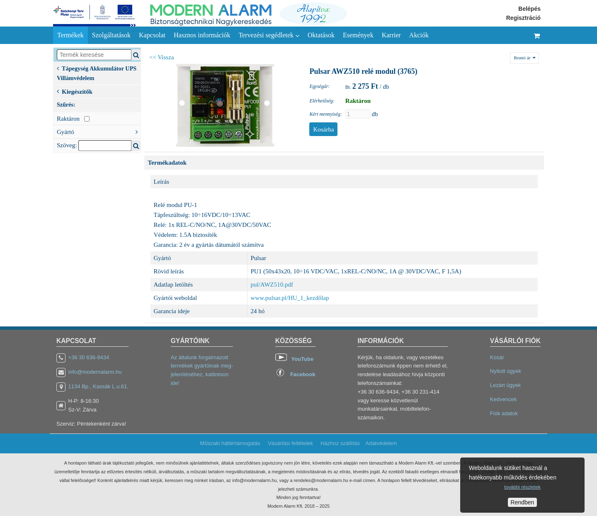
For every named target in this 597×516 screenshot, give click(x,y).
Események (358, 35)
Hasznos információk (202, 35)
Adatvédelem (381, 443)
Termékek (70, 35)
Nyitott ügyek (505, 371)
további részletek (522, 486)
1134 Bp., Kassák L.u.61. (98, 386)
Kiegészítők (74, 91)
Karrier (391, 35)
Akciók (419, 35)
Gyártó (99, 131)
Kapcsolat (152, 35)
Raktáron (73, 118)
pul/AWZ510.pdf (272, 284)
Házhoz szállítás (340, 443)
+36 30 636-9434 (88, 357)
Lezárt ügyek (505, 385)
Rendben (522, 502)
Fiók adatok (504, 413)
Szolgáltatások (111, 35)
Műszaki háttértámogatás (230, 443)
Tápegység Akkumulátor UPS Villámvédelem (96, 72)
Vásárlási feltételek (290, 443)
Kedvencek (503, 399)
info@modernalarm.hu (95, 372)
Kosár (497, 357)
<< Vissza (161, 57)
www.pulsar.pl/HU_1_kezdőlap (290, 298)
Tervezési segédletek (268, 35)
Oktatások (321, 35)
